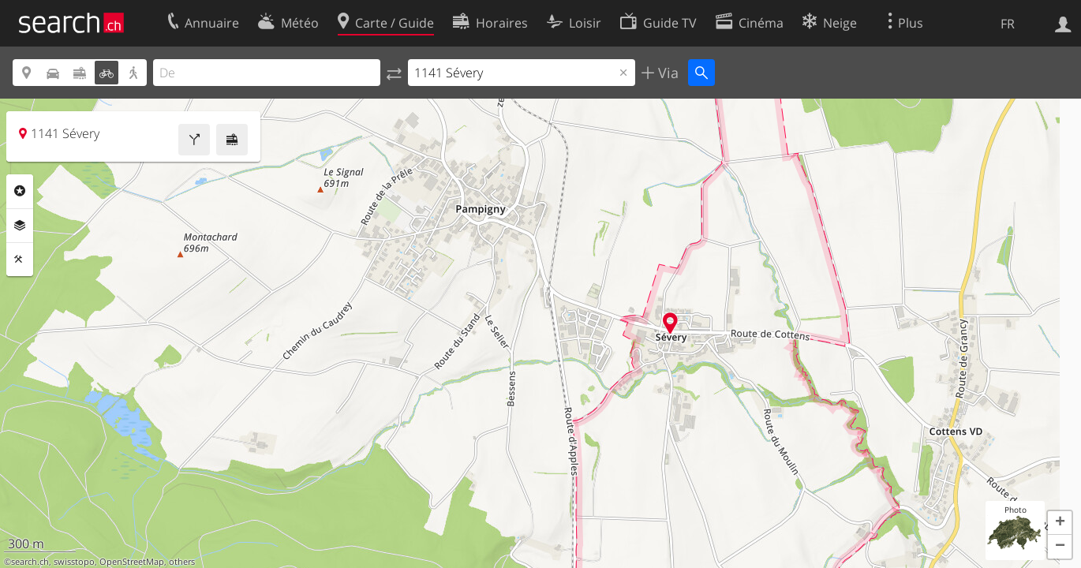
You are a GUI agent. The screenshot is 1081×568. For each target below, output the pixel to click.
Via (666, 72)
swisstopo (74, 561)
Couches (19, 225)
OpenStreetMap (131, 561)
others (182, 561)
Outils (19, 259)
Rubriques (19, 190)
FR (1008, 23)
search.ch (30, 561)
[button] (1060, 523)
